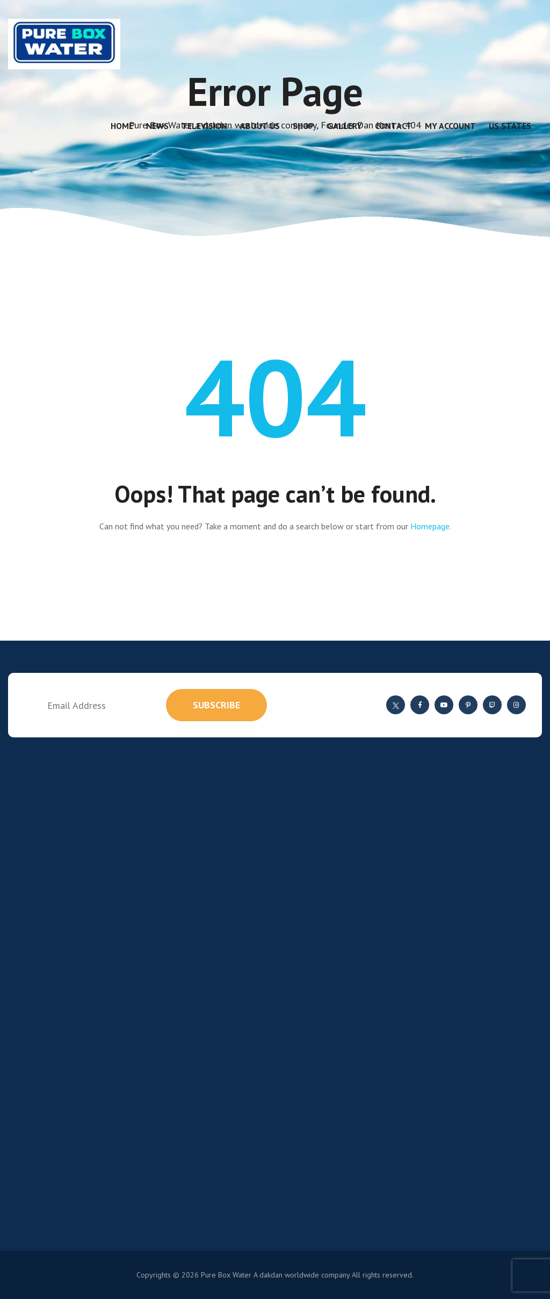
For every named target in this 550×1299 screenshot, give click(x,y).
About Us (260, 125)
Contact (393, 125)
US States (510, 125)
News (157, 125)
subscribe (216, 705)
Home (122, 125)
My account (450, 125)
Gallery (344, 125)
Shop (303, 125)
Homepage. (430, 526)
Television (204, 125)
